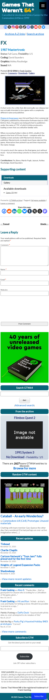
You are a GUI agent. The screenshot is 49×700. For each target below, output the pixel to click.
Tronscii (5, 224)
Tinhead (5, 544)
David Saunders (16, 57)
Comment (5, 245)
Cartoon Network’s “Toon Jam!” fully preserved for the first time (21, 557)
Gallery (32, 73)
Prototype (33, 520)
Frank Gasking (25, 71)
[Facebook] (4, 211)
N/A (9, 65)
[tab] (24, 177)
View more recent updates (16, 578)
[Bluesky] (24, 211)
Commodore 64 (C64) (15, 520)
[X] (34, 211)
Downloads (23, 73)
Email (3, 279)
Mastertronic (16, 50)
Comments (12, 73)
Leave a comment (8, 203)
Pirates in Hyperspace (9, 118)
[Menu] (43, 5)
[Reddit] (9, 211)
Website (4, 290)
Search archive (35, 33)
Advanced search (24, 405)
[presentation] (11, 309)
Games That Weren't (18, 8)
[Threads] (40, 211)
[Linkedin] (14, 211)
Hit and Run (23, 601)
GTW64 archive (15, 200)
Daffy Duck (23, 612)
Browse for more (24, 468)
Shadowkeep (8, 571)
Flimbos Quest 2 (24, 418)
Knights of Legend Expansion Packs (20, 564)
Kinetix (44, 224)
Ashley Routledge (18, 61)
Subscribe (24, 656)
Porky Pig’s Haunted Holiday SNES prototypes (24, 622)
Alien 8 (21, 590)
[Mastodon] (45, 211)
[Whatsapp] (19, 211)
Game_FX (10, 192)
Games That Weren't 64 (28, 697)
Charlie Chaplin (9, 550)
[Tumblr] (29, 211)
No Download (15, 457)
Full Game (12, 53)
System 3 (28, 452)
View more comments (14, 631)
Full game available (38, 200)
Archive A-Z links (15, 33)
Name (4, 269)
